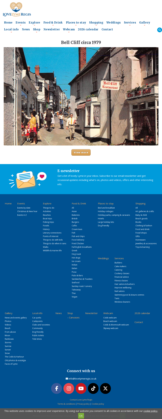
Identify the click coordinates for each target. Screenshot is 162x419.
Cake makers (120, 266)
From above (10, 332)
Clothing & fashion (143, 225)
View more (81, 152)
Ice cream (76, 261)
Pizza (74, 272)
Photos (8, 321)
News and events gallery (16, 317)
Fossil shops (141, 232)
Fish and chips (78, 236)
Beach (7, 328)
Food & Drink (53, 23)
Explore (34, 23)
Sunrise (8, 346)
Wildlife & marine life (52, 250)
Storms (8, 342)
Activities (47, 211)
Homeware (140, 239)
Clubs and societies (41, 324)
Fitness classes (121, 280)
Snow (7, 353)
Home (8, 22)
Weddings (113, 22)
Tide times (37, 339)
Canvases (74, 317)
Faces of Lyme (11, 364)
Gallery (144, 23)
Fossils (46, 225)
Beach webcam (110, 321)
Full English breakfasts (82, 247)
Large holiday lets (106, 222)
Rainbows (9, 339)
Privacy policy (83, 404)
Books (138, 222)
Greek (74, 250)
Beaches (47, 215)
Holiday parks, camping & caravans (114, 215)
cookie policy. (150, 410)
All (73, 207)
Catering (118, 270)
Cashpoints (37, 321)
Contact (107, 29)
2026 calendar (88, 29)
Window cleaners (122, 301)
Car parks (36, 317)
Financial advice (122, 277)
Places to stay (76, 23)
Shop (36, 30)
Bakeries (76, 215)
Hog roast (76, 254)
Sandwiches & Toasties (82, 279)
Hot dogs (76, 257)
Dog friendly (103, 225)
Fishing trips (48, 222)
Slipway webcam (110, 328)
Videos (8, 324)
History (46, 229)
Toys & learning (142, 247)
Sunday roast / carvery (82, 286)
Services (130, 23)
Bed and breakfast (106, 207)
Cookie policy (98, 404)
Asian (74, 211)
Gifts (137, 236)
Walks (45, 247)
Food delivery (78, 239)
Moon (7, 335)
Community (37, 328)
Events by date (23, 207)
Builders (118, 262)
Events (21, 23)
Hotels (101, 218)
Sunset (8, 349)
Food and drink (142, 229)
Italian (74, 268)
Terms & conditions (66, 404)
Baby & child (141, 215)
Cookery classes (122, 273)
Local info (11, 30)
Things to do (48, 207)
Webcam (69, 30)
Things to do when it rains (54, 243)
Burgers (75, 222)
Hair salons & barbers (125, 284)
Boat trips (47, 218)
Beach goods (141, 218)
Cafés (74, 225)
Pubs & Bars (77, 275)
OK (81, 415)
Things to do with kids (53, 239)
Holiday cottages (105, 211)
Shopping (96, 23)
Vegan (74, 296)
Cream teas (77, 229)
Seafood (75, 282)
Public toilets (38, 335)
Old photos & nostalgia (15, 360)
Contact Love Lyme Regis (81, 399)
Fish (73, 232)
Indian (74, 264)
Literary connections (52, 232)
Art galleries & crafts (144, 211)
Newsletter (51, 29)
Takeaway (76, 289)
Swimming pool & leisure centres (129, 294)
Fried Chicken (78, 243)
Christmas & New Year (27, 211)
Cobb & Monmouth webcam (116, 324)
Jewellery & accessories (146, 243)
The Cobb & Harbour (14, 356)
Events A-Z (22, 215)
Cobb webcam (110, 317)
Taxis (117, 298)
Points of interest (50, 236)
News (26, 29)
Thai (74, 293)
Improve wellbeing (123, 287)
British (74, 218)
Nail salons (119, 291)
